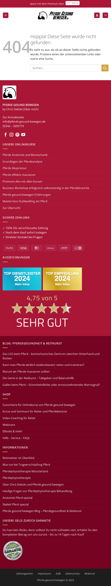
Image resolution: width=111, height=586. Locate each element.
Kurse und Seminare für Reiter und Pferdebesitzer (35, 411)
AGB (58, 573)
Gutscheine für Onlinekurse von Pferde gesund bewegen (39, 405)
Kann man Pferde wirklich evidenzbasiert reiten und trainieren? (43, 365)
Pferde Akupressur (15, 168)
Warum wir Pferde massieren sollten (26, 371)
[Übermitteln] (105, 68)
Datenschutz (72, 573)
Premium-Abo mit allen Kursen (22, 181)
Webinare (9, 425)
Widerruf (90, 573)
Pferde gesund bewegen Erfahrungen (27, 195)
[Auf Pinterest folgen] (17, 135)
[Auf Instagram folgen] (11, 135)
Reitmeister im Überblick (18, 458)
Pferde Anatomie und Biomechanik (25, 155)
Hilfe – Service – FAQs (16, 438)
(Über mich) (30, 109)
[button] (5, 15)
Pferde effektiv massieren (19, 175)
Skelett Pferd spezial (16, 504)
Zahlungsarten (24, 573)
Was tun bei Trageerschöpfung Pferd (26, 464)
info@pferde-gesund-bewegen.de (24, 121)
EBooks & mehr (12, 431)
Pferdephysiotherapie (17, 478)
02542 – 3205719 (13, 126)
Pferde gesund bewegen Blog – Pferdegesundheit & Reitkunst (42, 511)
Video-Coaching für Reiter (19, 418)
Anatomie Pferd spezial (17, 498)
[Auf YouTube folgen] (23, 135)
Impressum (44, 573)
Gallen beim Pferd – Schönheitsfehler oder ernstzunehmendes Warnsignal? (51, 385)
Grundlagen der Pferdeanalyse (22, 161)
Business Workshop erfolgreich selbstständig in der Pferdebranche (46, 188)
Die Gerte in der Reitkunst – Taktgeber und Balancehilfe (38, 378)
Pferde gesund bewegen (51, 580)
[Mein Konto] (97, 15)
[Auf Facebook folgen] (6, 135)
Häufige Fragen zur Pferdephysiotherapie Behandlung (37, 491)
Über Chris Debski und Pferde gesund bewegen (33, 484)
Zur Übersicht (11, 208)
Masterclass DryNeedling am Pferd (25, 201)
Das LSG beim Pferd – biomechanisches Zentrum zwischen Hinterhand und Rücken (51, 356)
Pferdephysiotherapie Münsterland (25, 471)
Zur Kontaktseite (13, 117)
